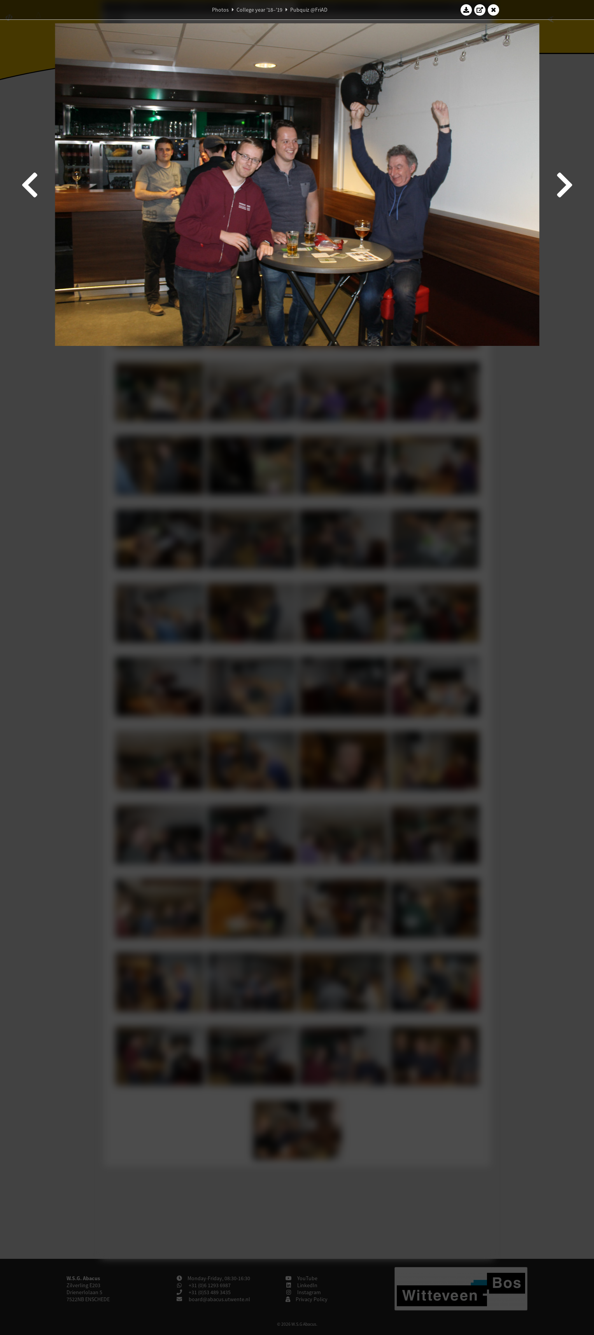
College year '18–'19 (259, 9)
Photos (220, 9)
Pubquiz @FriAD (309, 9)
